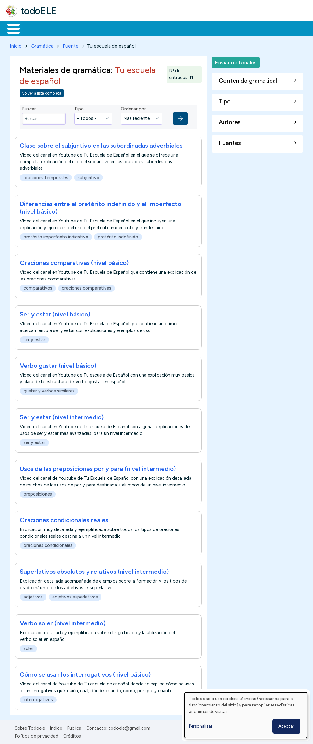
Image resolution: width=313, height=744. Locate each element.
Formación (73, 28)
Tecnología (182, 28)
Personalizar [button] (200, 726)
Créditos (72, 735)
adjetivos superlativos (75, 595)
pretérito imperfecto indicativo (56, 235)
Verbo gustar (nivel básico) (58, 364)
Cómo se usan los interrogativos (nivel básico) (85, 673)
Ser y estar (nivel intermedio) (62, 416)
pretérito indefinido (118, 235)
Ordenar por (133, 107)
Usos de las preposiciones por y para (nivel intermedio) (98, 467)
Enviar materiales (235, 61)
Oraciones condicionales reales (64, 519)
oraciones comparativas (86, 287)
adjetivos (33, 595)
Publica (74, 727)
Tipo (79, 107)
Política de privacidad (36, 735)
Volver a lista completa (41, 92)
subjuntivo (88, 176)
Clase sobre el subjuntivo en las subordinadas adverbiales (101, 144)
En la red (144, 28)
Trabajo (110, 28)
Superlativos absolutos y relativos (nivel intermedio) (94, 570)
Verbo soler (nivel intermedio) (62, 622)
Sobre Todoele (30, 727)
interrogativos (38, 699)
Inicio (10, 28)
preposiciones (38, 493)
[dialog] (246, 715)
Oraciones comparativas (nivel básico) (74, 261)
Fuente (71, 45)
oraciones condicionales (48, 544)
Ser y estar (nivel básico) (55, 313)
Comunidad (223, 28)
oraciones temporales (46, 176)
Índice (56, 727)
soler (28, 647)
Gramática (42, 45)
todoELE (39, 11)
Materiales (34, 28)
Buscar (251, 28)
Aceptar (286, 726)
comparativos (38, 287)
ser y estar (34, 338)
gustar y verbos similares (49, 390)
